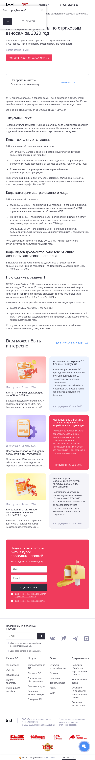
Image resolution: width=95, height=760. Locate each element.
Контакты (55, 678)
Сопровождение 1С (36, 666)
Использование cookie (80, 681)
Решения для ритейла (13, 689)
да (7, 21)
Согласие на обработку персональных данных (79, 692)
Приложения (13, 675)
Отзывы (54, 673)
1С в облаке (12, 665)
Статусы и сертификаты (58, 666)
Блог (52, 693)
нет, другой (27, 21)
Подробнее (49, 757)
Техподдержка (57, 683)
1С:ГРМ (10, 670)
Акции (53, 688)
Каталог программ (11, 681)
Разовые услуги (36, 686)
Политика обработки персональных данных (79, 670)
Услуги (32, 658)
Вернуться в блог (72, 343)
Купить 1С (12, 658)
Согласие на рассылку (78, 704)
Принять (68, 758)
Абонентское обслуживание (35, 679)
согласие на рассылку (34, 601)
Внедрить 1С (35, 699)
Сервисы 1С (34, 673)
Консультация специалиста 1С (29, 58)
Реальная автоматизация (36, 692)
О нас (53, 658)
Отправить (68, 82)
